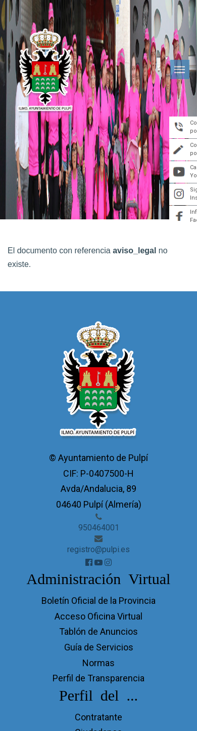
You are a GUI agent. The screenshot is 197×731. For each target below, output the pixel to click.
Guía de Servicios (98, 647)
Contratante (98, 717)
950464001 (98, 527)
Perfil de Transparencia (98, 678)
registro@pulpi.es (98, 549)
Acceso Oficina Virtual (98, 616)
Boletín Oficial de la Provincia (98, 600)
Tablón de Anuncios (98, 631)
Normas (98, 663)
